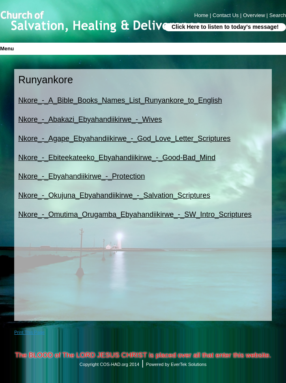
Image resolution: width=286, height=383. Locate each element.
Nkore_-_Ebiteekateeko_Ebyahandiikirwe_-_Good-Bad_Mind (116, 158)
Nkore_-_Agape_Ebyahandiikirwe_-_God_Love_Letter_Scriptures (124, 138)
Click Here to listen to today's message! (225, 27)
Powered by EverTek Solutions (176, 364)
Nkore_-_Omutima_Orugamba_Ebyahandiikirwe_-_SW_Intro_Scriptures (135, 214)
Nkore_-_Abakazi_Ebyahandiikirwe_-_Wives (90, 119)
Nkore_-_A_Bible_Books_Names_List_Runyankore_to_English (120, 100)
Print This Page (29, 332)
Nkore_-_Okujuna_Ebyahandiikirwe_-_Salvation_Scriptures (114, 195)
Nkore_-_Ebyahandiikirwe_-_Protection (81, 176)
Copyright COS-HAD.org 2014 (109, 364)
